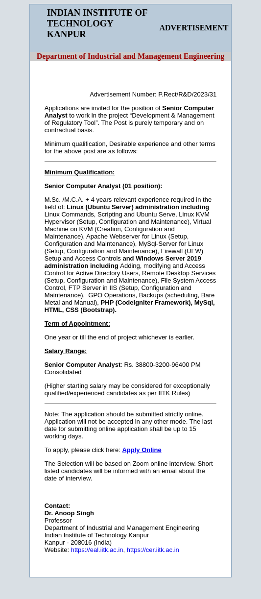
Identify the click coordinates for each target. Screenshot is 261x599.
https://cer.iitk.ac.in (153, 549)
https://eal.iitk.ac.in (97, 549)
